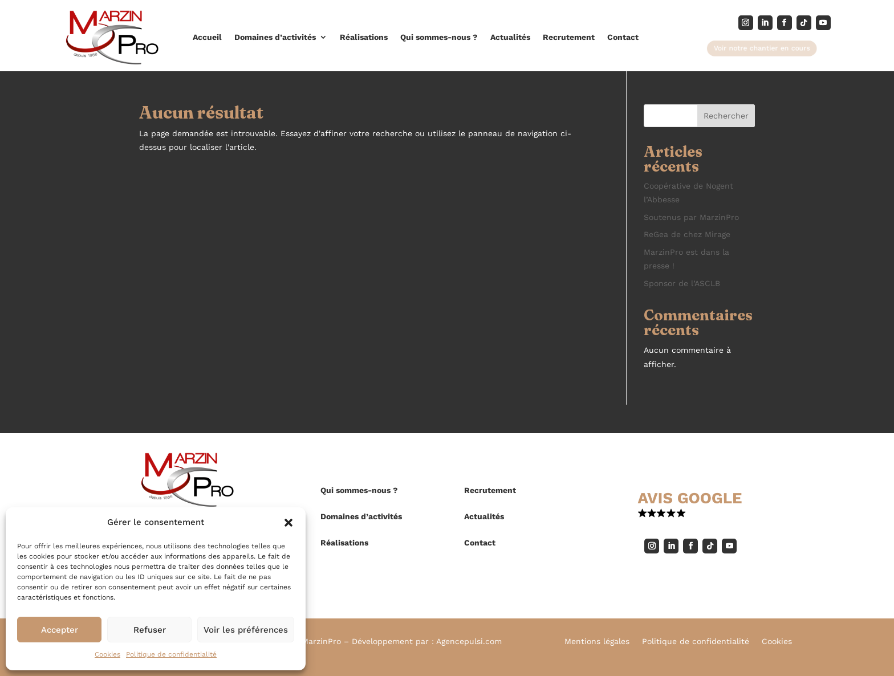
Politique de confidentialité (171, 654)
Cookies (107, 654)
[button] (288, 522)
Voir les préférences (246, 630)
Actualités (510, 37)
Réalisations (364, 37)
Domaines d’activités (275, 37)
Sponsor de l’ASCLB (682, 283)
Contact (623, 37)
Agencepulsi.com (469, 641)
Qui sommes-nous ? (439, 37)
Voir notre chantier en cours (762, 48)
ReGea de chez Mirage (687, 234)
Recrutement (569, 37)
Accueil (207, 37)
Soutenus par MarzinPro (691, 217)
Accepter (59, 630)
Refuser (149, 630)
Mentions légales (596, 641)
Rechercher (726, 115)
